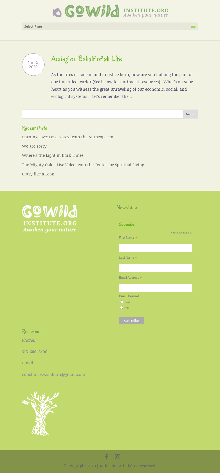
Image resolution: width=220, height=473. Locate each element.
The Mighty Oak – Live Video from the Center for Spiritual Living (83, 165)
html (127, 302)
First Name (128, 237)
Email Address (130, 278)
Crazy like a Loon (38, 174)
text (126, 308)
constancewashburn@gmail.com (53, 374)
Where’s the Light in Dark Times (53, 155)
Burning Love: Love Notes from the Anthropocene (68, 137)
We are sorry (34, 146)
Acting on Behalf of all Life (86, 58)
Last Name (128, 258)
